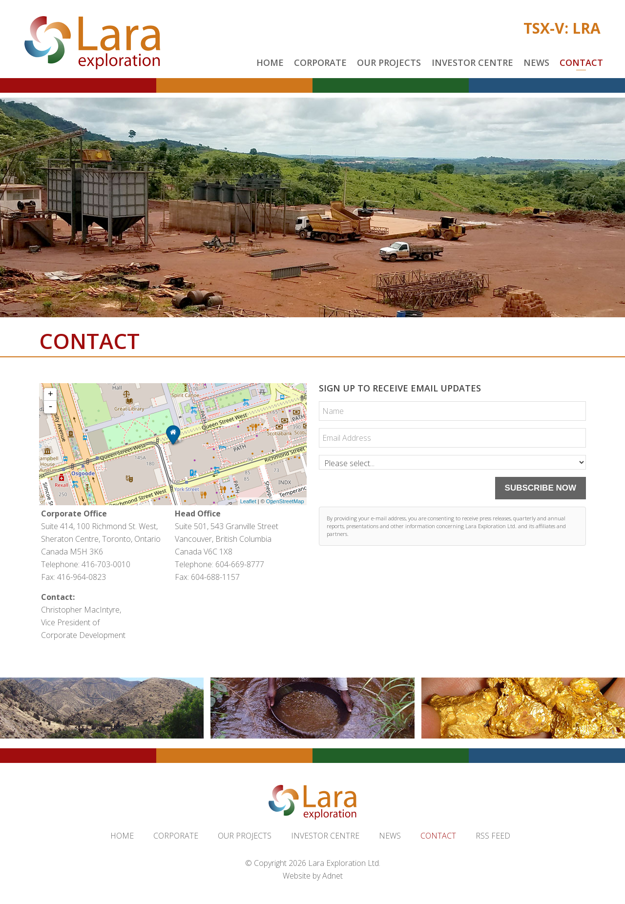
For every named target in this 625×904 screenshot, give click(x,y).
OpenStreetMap (285, 501)
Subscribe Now (540, 488)
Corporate (320, 62)
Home (270, 62)
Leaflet (248, 501)
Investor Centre (472, 62)
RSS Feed (493, 835)
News (536, 62)
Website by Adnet (313, 875)
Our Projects (389, 62)
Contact (581, 62)
